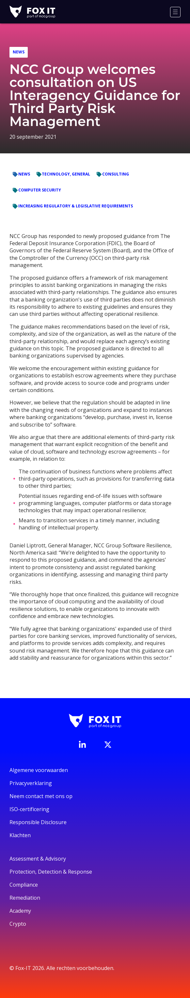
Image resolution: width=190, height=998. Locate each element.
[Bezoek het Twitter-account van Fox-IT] (107, 744)
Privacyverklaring (30, 783)
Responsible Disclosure (38, 822)
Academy (20, 910)
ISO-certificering (29, 809)
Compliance (23, 884)
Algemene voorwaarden (38, 770)
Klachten (20, 835)
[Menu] (175, 12)
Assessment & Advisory (37, 858)
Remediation (24, 897)
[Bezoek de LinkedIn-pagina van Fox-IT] (82, 744)
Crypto (17, 923)
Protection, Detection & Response (50, 871)
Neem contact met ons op (40, 796)
